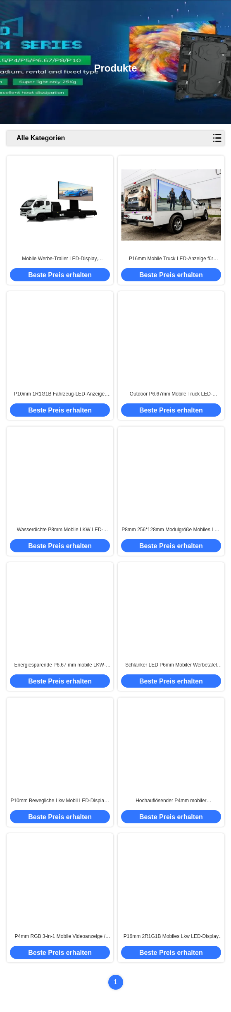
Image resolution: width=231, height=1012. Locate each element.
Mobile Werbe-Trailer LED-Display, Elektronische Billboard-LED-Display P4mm (60, 259)
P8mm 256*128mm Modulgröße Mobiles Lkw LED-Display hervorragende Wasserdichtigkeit (170, 530)
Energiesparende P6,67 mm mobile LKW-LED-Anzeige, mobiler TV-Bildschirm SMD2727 (59, 665)
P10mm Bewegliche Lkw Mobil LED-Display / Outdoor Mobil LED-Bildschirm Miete (59, 801)
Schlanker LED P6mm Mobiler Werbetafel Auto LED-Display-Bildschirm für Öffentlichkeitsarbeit (171, 665)
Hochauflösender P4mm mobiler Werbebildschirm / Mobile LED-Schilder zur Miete (171, 801)
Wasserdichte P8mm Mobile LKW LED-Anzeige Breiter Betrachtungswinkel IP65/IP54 (60, 530)
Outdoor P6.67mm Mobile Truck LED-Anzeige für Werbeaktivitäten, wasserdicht (171, 394)
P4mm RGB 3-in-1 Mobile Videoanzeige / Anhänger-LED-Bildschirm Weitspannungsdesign (60, 936)
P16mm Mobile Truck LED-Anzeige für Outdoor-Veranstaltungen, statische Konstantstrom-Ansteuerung (171, 259)
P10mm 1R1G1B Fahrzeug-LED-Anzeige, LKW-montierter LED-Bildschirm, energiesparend (60, 394)
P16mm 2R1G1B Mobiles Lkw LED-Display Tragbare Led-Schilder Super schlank (171, 936)
